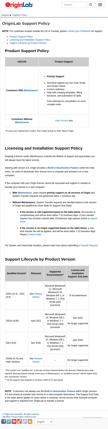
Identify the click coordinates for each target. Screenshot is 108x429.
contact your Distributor (78, 31)
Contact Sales (35, 234)
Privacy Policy (17, 417)
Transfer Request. (89, 245)
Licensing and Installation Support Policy (30, 40)
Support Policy (19, 15)
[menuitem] (6, 15)
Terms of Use (30, 417)
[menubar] (14, 15)
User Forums (61, 120)
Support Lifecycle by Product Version (28, 43)
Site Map (6, 417)
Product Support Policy (21, 36)
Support (5, 15)
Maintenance (31, 90)
